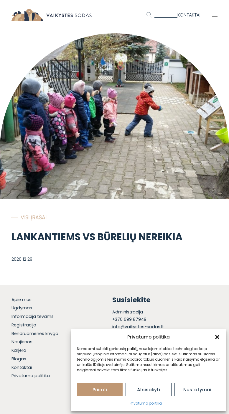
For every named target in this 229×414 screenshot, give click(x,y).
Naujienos (21, 342)
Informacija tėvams (32, 316)
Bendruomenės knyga (34, 333)
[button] (217, 337)
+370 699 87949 (129, 319)
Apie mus (21, 300)
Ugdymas (21, 308)
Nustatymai (197, 390)
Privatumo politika (146, 403)
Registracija (23, 325)
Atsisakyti (148, 390)
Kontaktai (188, 15)
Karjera (18, 350)
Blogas (18, 359)
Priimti (100, 390)
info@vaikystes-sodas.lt (138, 327)
